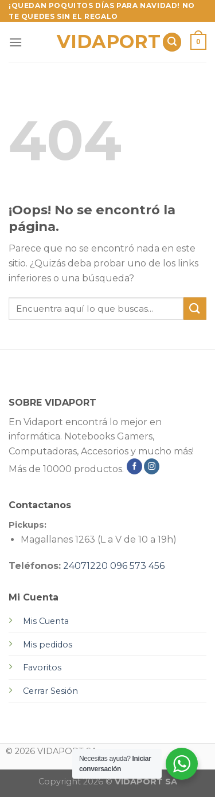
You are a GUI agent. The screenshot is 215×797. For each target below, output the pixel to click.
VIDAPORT (105, 42)
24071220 (85, 565)
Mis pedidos (47, 644)
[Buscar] (172, 42)
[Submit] (194, 308)
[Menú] (15, 42)
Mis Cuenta (46, 621)
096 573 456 (137, 565)
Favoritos (42, 667)
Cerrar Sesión (50, 691)
